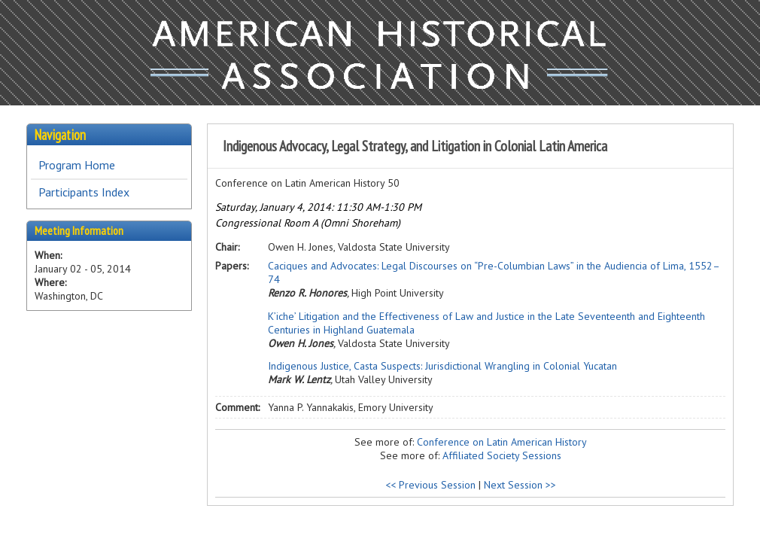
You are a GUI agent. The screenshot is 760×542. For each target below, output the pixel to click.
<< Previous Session (430, 485)
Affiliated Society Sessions (501, 455)
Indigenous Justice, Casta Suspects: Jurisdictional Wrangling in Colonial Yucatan (442, 366)
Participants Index (83, 191)
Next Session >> (520, 485)
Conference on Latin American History (502, 442)
